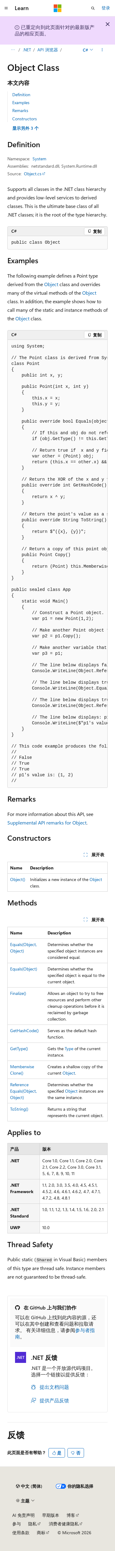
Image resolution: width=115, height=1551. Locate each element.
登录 (106, 8)
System (39, 159)
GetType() (19, 1048)
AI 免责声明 (23, 1515)
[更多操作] (102, 50)
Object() (17, 879)
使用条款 (20, 1532)
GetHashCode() (24, 1030)
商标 (41, 1532)
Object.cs (32, 174)
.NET (27, 50)
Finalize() (18, 993)
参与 (16, 1524)
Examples (20, 102)
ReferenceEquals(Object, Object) (23, 1091)
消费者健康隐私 (64, 1524)
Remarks (20, 110)
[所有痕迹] (12, 50)
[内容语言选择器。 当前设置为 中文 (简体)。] (29, 1486)
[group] (57, 564)
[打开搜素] (93, 8)
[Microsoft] (58, 8)
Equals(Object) (23, 969)
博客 (71, 1515)
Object (51, 284)
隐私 (32, 1524)
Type (69, 1048)
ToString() (19, 1109)
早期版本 (50, 1515)
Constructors (24, 119)
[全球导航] (6, 8)
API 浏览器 (47, 50)
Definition (21, 94)
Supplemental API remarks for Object (46, 822)
